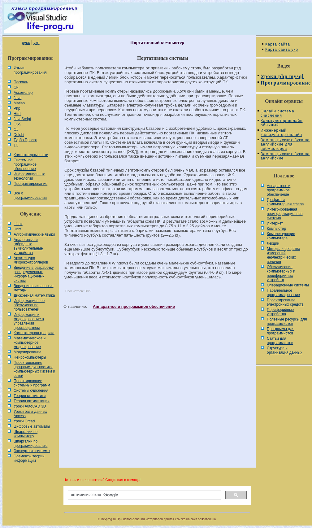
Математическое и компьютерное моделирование (30, 342)
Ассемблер (23, 92)
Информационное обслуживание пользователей (29, 305)
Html (17, 113)
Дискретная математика (34, 295)
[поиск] (144, 495)
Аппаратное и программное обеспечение (134, 306)
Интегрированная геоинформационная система (285, 213)
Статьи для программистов (280, 340)
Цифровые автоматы (32, 426)
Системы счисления (31, 390)
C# (16, 129)
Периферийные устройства (280, 312)
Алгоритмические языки (34, 234)
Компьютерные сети (31, 155)
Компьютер (276, 228)
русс (26, 42)
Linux (18, 224)
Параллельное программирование (283, 292)
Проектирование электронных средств (285, 302)
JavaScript (22, 119)
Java (17, 98)
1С (16, 145)
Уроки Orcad (24, 421)
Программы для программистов (280, 331)
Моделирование (27, 352)
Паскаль (21, 82)
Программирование (30, 183)
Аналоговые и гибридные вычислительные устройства (28, 246)
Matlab (19, 103)
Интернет (275, 223)
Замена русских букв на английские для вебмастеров (285, 144)
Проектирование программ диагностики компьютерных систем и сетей (34, 369)
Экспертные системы (32, 451)
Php (17, 108)
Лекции (273, 243)
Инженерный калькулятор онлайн (281, 132)
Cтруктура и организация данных (284, 350)
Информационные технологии (29, 176)
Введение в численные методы (34, 288)
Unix (17, 229)
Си (16, 87)
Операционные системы (288, 285)
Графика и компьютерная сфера (285, 202)
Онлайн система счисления (277, 113)
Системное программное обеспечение (25, 164)
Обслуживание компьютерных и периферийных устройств (281, 273)
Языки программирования (30, 70)
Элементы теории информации (29, 458)
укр (36, 42)
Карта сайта (277, 44)
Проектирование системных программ (32, 383)
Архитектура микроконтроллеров (31, 260)
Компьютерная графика (34, 333)
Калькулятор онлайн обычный (282, 123)
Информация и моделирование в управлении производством (29, 321)
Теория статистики (30, 396)
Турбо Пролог (25, 140)
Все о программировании (30, 195)
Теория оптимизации (32, 401)
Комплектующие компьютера (281, 236)
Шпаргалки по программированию (30, 443)
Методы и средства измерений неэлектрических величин (283, 255)
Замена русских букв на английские (285, 156)
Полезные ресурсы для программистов (287, 321)
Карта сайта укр (281, 49)
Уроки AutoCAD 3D (30, 406)
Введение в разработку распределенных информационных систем (34, 274)
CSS (17, 124)
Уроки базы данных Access (30, 413)
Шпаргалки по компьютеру (25, 434)
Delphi (19, 135)
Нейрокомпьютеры (30, 357)
